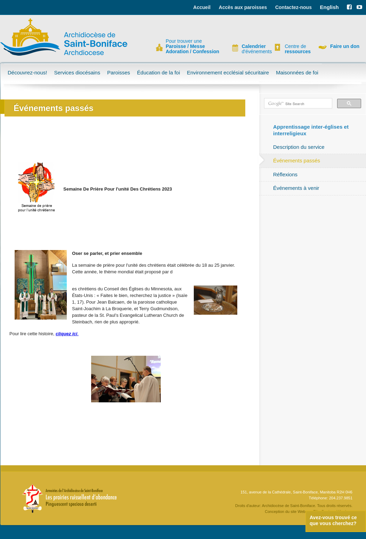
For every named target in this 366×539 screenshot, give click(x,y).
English (329, 7)
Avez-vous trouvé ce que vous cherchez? (333, 520)
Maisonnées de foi (297, 72)
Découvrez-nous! (27, 72)
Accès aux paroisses (243, 7)
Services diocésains (77, 72)
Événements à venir (296, 188)
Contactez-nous (293, 7)
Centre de (297, 49)
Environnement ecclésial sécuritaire (228, 72)
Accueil (201, 7)
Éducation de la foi (158, 72)
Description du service (299, 147)
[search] (297, 103)
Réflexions (285, 174)
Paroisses (118, 72)
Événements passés (296, 160)
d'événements (254, 49)
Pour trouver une (192, 46)
